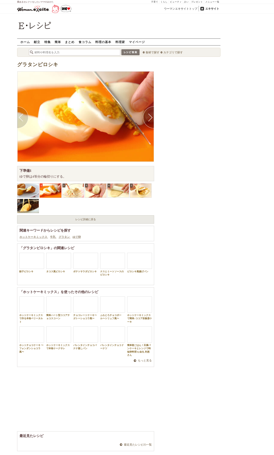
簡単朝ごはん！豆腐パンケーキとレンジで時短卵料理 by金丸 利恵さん (139, 341)
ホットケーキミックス (33, 236)
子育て (154, 2)
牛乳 (53, 236)
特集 (47, 42)
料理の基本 (103, 42)
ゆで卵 (77, 236)
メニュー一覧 (212, 2)
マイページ (137, 42)
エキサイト (212, 8)
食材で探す (152, 52)
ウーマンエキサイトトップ (180, 8)
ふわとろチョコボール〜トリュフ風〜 (112, 308)
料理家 (120, 42)
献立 (37, 42)
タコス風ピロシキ (58, 263)
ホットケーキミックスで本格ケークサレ (58, 338)
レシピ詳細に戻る (85, 219)
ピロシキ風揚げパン (139, 263)
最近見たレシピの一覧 (138, 444)
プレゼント (197, 2)
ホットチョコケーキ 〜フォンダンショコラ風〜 (31, 339)
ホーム (25, 42)
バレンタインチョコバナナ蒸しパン (85, 338)
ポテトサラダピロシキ (85, 263)
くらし (164, 2)
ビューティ (176, 2)
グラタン (64, 236)
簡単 (58, 42)
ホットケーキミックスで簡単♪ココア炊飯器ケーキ (139, 309)
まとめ (69, 42)
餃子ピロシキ (31, 263)
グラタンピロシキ (37, 64)
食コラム (85, 42)
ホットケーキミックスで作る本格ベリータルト (31, 309)
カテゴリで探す (173, 52)
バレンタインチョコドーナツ (112, 338)
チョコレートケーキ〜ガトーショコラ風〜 (85, 308)
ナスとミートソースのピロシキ (112, 264)
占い (186, 2)
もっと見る (145, 360)
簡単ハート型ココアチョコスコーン (58, 308)
